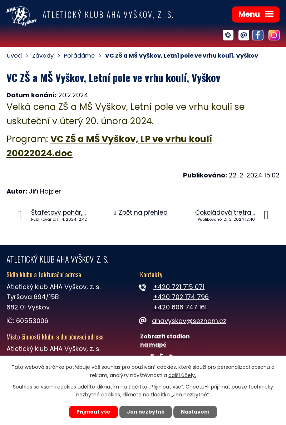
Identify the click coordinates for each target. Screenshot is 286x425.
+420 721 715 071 (178, 286)
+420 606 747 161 (180, 307)
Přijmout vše (93, 411)
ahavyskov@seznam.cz (183, 320)
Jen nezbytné (145, 411)
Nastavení (195, 411)
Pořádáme (79, 56)
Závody (43, 56)
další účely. (182, 375)
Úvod (14, 56)
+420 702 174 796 (181, 296)
